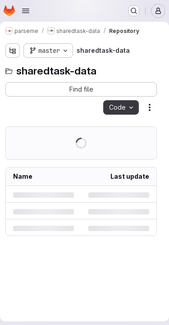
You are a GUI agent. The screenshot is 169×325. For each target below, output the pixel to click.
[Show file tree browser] (12, 50)
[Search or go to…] (133, 10)
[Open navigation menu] (25, 11)
